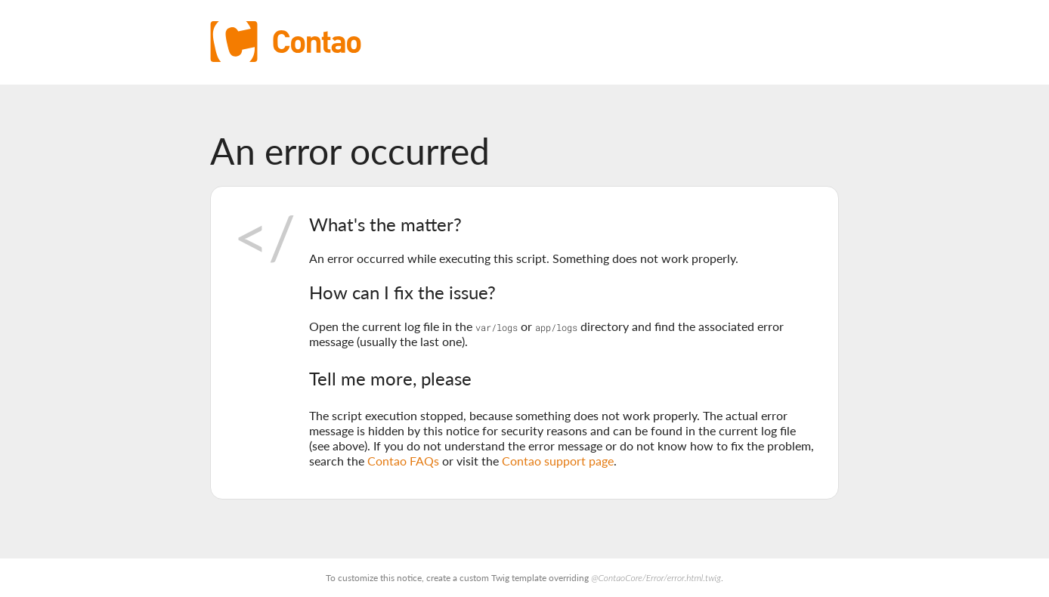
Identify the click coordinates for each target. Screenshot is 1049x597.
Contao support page (558, 460)
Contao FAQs (403, 460)
